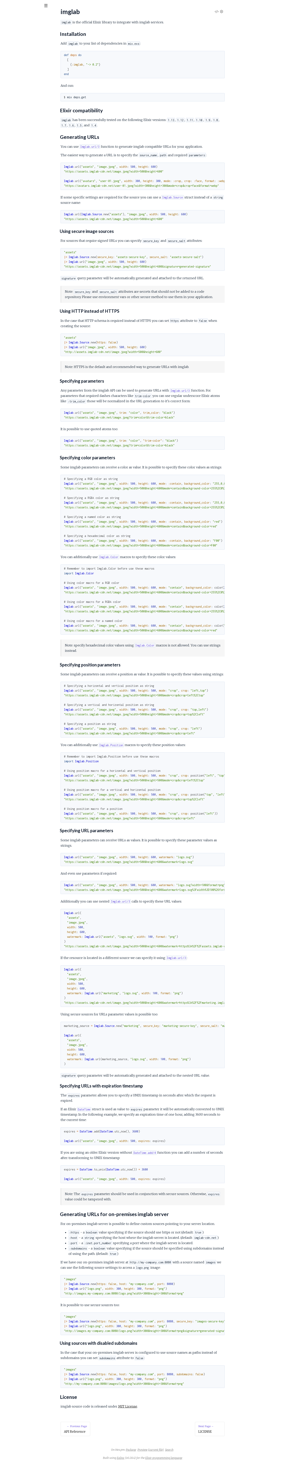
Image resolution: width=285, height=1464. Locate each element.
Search (199, 1449)
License (12, 71)
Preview (172, 1450)
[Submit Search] (5, 6)
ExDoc (150, 1458)
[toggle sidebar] (53, 6)
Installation (14, 52)
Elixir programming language (193, 1458)
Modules (23, 27)
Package (161, 1450)
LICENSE (9, 78)
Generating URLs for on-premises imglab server (38, 66)
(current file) (185, 1450)
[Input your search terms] (29, 5)
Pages (8, 27)
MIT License (157, 1406)
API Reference (13, 40)
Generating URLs (18, 61)
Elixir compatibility (19, 57)
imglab (10, 15)
